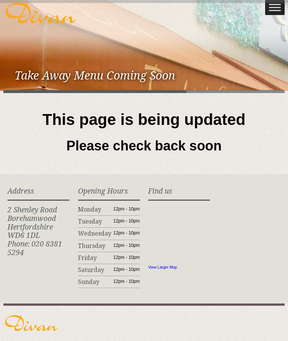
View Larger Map (162, 267)
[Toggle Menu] (275, 7)
